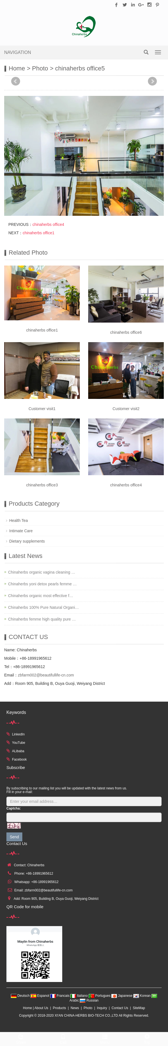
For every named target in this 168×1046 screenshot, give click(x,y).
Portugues (100, 996)
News (75, 1008)
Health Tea (18, 520)
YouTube (18, 743)
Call (63, 1038)
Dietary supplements (27, 541)
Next (152, 81)
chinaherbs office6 (126, 332)
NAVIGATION (17, 52)
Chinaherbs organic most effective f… (40, 595)
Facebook (19, 759)
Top (147, 1038)
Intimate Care (21, 531)
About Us (41, 1008)
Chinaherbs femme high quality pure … (42, 619)
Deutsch (21, 996)
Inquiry (102, 1008)
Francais (60, 996)
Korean (142, 996)
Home (17, 68)
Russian (89, 1000)
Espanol (40, 996)
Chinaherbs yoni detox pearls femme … (42, 584)
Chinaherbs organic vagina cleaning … (41, 572)
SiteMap (139, 1008)
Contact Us (120, 1008)
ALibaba (18, 751)
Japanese (122, 996)
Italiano (79, 996)
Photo (40, 68)
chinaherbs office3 (42, 485)
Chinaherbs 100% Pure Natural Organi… (43, 607)
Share (21, 1038)
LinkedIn (18, 734)
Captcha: (13, 808)
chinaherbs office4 (48, 224)
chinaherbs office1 (38, 233)
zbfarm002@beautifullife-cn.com (46, 675)
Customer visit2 (125, 408)
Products (59, 1008)
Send (14, 837)
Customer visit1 (41, 408)
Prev (15, 81)
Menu (105, 1038)
